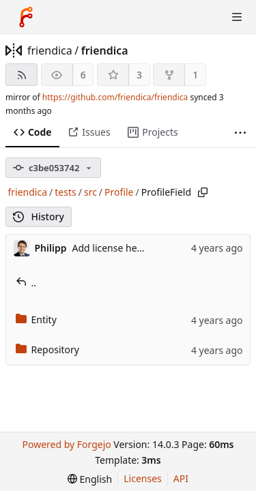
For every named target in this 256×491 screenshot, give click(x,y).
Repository (47, 349)
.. (26, 282)
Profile (118, 191)
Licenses (143, 478)
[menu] (90, 479)
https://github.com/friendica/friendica (115, 97)
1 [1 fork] (195, 74)
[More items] (240, 132)
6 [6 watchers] (83, 74)
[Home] (26, 17)
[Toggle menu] (237, 17)
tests (65, 191)
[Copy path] (202, 192)
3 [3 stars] (139, 74)
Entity (36, 319)
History (38, 216)
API (180, 478)
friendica (49, 50)
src (90, 191)
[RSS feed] (21, 74)
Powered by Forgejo (66, 444)
